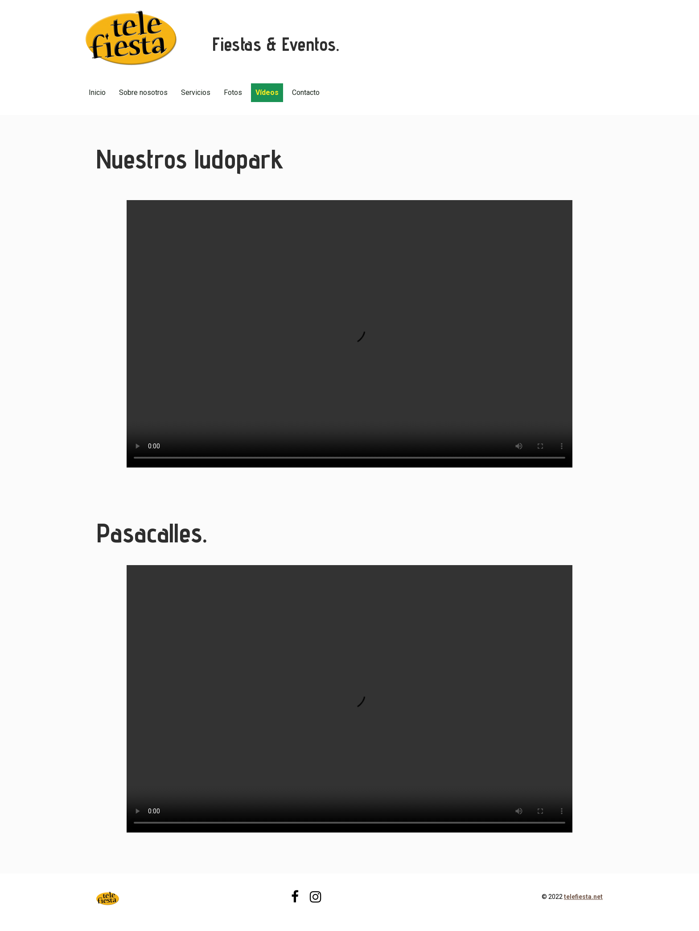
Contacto (306, 92)
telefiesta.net (583, 896)
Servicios (195, 92)
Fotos (233, 92)
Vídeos (267, 92)
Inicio (97, 92)
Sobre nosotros (143, 92)
